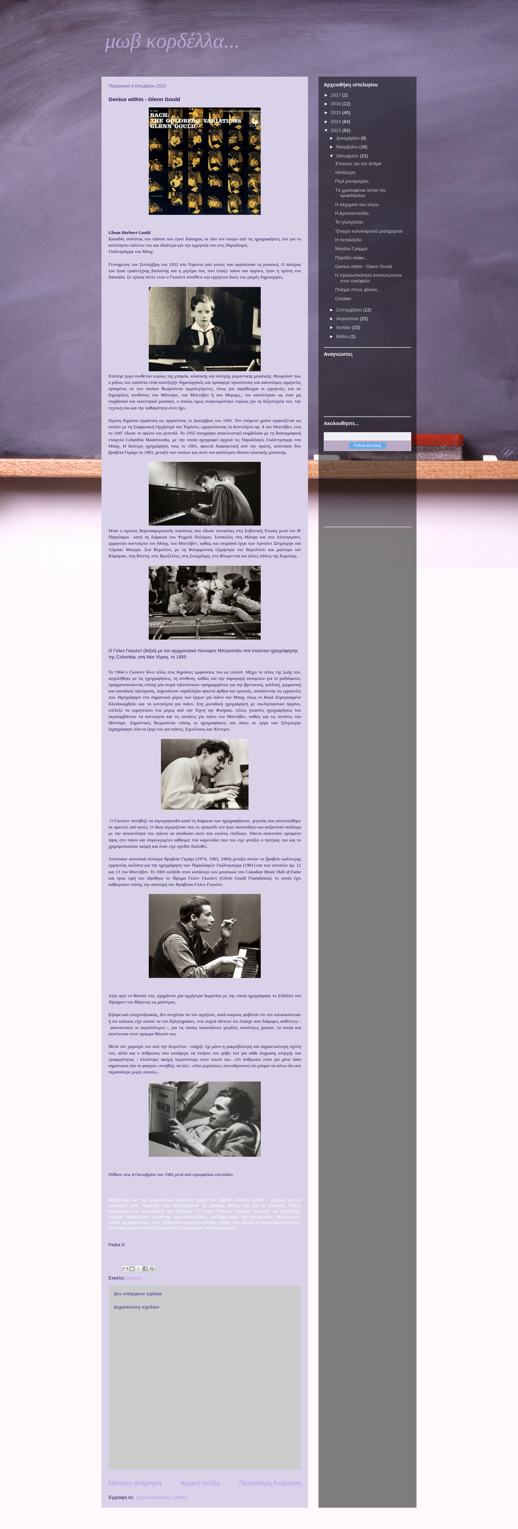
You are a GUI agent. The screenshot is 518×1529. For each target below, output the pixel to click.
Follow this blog (367, 445)
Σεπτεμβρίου (349, 309)
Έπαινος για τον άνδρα (358, 163)
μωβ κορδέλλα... (172, 40)
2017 (336, 95)
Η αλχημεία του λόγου (357, 204)
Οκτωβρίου (348, 155)
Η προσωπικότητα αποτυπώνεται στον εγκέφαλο (368, 278)
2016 (336, 103)
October (343, 298)
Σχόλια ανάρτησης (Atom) (161, 1497)
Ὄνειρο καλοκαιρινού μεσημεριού (368, 231)
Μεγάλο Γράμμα (351, 248)
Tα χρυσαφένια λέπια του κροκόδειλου (360, 193)
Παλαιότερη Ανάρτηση (270, 1483)
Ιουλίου (344, 327)
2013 (336, 130)
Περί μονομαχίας (352, 181)
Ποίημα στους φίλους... (358, 289)
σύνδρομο (345, 172)
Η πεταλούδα (348, 239)
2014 (336, 121)
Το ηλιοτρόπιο (349, 222)
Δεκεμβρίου (348, 138)
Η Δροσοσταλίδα (351, 213)
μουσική (134, 1278)
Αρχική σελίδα (200, 1483)
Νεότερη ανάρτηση (134, 1483)
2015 (336, 112)
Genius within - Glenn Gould (363, 266)
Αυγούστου (348, 318)
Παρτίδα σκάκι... (351, 257)
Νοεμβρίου (347, 146)
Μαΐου (343, 336)
